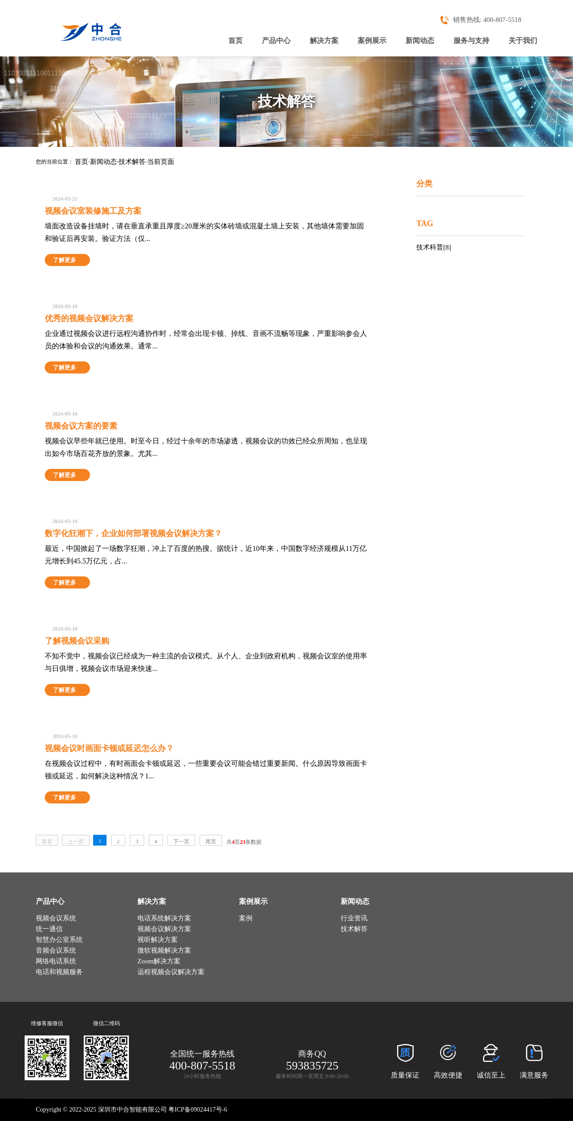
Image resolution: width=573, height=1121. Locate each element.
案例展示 (372, 40)
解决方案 (324, 40)
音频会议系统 (56, 950)
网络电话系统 (56, 961)
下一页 (181, 841)
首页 (235, 40)
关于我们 (523, 40)
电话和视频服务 (59, 971)
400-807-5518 (504, 19)
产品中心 (276, 40)
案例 (245, 918)
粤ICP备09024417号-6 (197, 1109)
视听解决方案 (157, 939)
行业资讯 (354, 918)
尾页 (210, 841)
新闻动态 (420, 40)
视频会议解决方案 (164, 928)
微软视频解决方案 (164, 950)
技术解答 (132, 161)
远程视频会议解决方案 (171, 971)
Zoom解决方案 (158, 961)
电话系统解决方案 (164, 918)
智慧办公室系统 (59, 939)
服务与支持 (471, 40)
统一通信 (49, 928)
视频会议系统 (56, 918)
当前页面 (160, 161)
